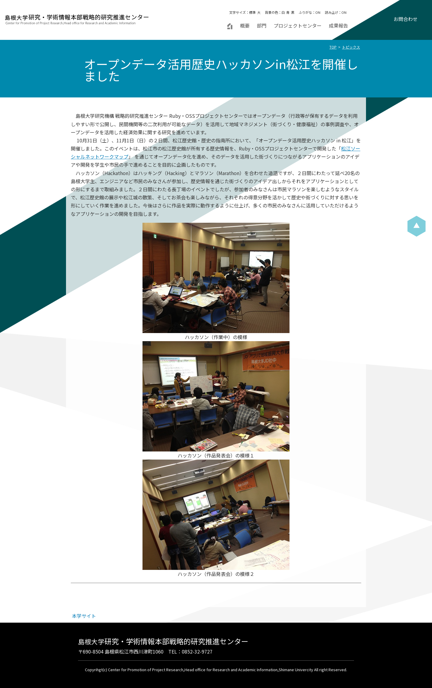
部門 (261, 25)
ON (317, 12)
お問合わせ (406, 18)
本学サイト (84, 615)
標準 (252, 12)
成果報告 (338, 25)
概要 (245, 25)
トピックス (351, 46)
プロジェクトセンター (298, 25)
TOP (333, 46)
